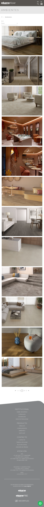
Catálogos (22, 414)
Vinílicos (22, 426)
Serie (2, 21)
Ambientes (22, 430)
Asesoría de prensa (22, 447)
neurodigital (27, 486)
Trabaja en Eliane (22, 442)
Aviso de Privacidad (22, 419)
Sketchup (22, 433)
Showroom (22, 416)
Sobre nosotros (22, 412)
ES (41, 1)
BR (38, 1)
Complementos (22, 428)
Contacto (22, 440)
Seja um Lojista (22, 444)
